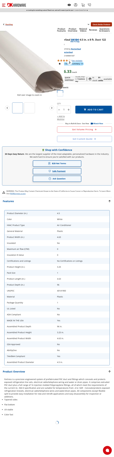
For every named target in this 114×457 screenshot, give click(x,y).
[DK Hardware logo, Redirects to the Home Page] (16, 5)
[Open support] (107, 450)
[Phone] (89, 5)
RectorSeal (76, 49)
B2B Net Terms (57, 163)
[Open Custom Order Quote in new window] (84, 139)
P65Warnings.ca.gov (18, 193)
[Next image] (69, 62)
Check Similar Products (101, 24)
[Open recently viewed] (69, 5)
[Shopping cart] (83, 5)
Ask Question (57, 178)
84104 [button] (75, 39)
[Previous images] (7, 108)
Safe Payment (57, 171)
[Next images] (52, 108)
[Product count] (64, 109)
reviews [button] (76, 60)
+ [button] (68, 109)
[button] (3, 4)
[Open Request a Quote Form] (84, 129)
